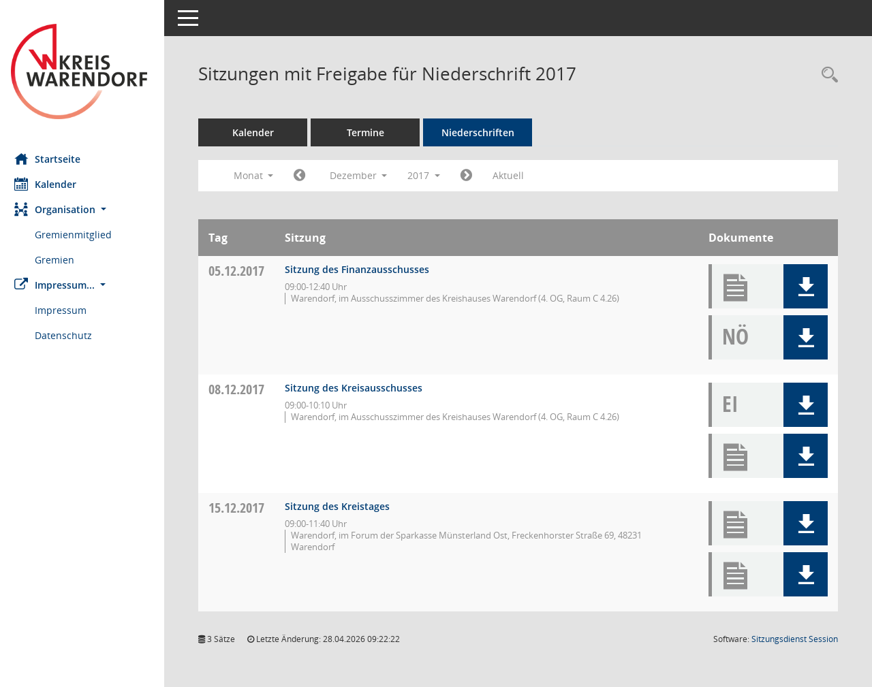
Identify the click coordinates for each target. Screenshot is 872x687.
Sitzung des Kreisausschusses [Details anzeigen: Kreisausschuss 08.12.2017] (360, 387)
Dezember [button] (364, 175)
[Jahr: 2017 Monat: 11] (306, 175)
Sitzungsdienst (794, 639)
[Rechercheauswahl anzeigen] (826, 75)
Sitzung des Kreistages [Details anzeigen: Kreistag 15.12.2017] (343, 506)
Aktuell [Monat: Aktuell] (514, 175)
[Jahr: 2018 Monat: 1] (472, 175)
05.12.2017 (242, 270)
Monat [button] (259, 175)
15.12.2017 (242, 507)
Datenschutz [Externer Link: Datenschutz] (69, 335)
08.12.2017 (242, 389)
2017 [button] (430, 175)
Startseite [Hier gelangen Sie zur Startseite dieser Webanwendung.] (53, 158)
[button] (85, 209)
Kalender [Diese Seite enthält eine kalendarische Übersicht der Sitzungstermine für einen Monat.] (51, 184)
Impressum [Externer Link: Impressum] (67, 310)
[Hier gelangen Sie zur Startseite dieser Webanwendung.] (85, 71)
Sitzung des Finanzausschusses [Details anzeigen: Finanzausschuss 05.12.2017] (363, 269)
